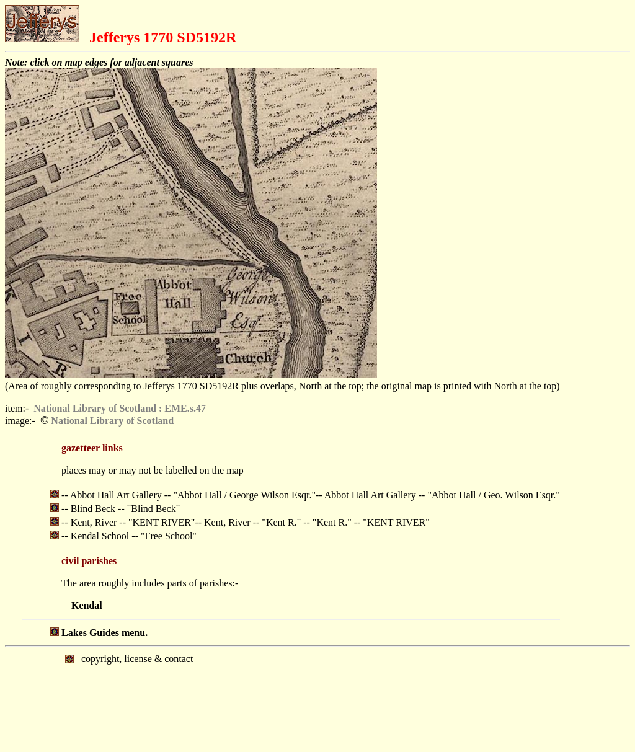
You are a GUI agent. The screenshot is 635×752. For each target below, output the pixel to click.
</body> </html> (317, 698)
